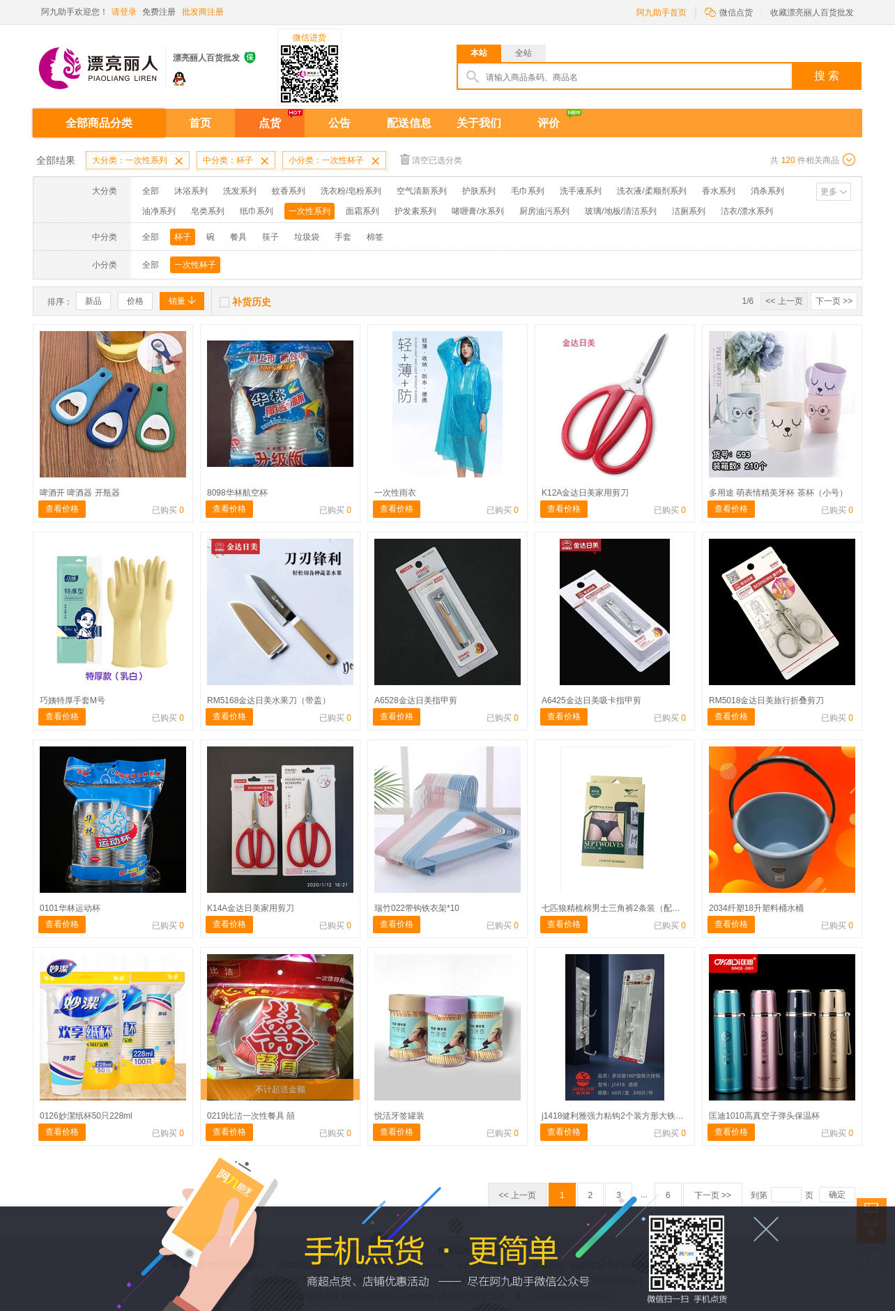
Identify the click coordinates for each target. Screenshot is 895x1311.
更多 (828, 192)
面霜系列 (362, 211)
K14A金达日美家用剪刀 (250, 908)
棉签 (375, 237)
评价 (548, 123)
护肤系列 (479, 191)
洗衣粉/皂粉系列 (351, 191)
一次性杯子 (195, 265)
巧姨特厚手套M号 (72, 700)
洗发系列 (240, 191)
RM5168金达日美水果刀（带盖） (268, 700)
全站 (523, 53)
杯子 (182, 237)
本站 (479, 53)
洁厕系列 (688, 211)
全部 (150, 191)
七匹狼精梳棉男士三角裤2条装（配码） (615, 908)
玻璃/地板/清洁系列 (621, 211)
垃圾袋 (306, 237)
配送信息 (409, 123)
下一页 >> (834, 301)
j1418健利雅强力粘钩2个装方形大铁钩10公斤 (626, 1116)
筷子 (270, 237)
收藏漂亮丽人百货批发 (812, 12)
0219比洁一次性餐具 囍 (251, 1116)
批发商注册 (203, 12)
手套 (343, 237)
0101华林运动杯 (70, 908)
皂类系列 (207, 211)
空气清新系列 (422, 191)
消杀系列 (767, 191)
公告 (339, 123)
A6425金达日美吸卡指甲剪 (591, 700)
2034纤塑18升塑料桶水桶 (756, 908)
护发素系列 (415, 211)
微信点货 (729, 11)
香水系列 (718, 191)
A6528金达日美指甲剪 (415, 700)
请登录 (124, 12)
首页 (200, 123)
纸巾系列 (256, 211)
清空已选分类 (431, 159)
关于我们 (479, 123)
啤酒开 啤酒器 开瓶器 (80, 493)
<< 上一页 (783, 301)
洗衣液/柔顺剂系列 (651, 191)
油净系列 (159, 211)
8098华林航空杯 (237, 493)
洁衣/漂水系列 (747, 211)
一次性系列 (309, 211)
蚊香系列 (288, 191)
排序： (59, 302)
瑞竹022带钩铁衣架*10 (416, 908)
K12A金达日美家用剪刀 (585, 493)
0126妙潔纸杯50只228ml (86, 1116)
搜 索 (826, 76)
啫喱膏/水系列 (478, 211)
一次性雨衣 (395, 493)
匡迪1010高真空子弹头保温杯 (764, 1116)
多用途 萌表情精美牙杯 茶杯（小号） (778, 493)
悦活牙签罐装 (399, 1116)
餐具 (238, 237)
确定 (837, 1194)
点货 (270, 123)
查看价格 (62, 509)
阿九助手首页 (661, 12)
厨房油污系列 (544, 211)
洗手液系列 (581, 191)
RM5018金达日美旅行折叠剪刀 (766, 700)
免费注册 (159, 12)
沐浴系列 (191, 191)
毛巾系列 (527, 191)
